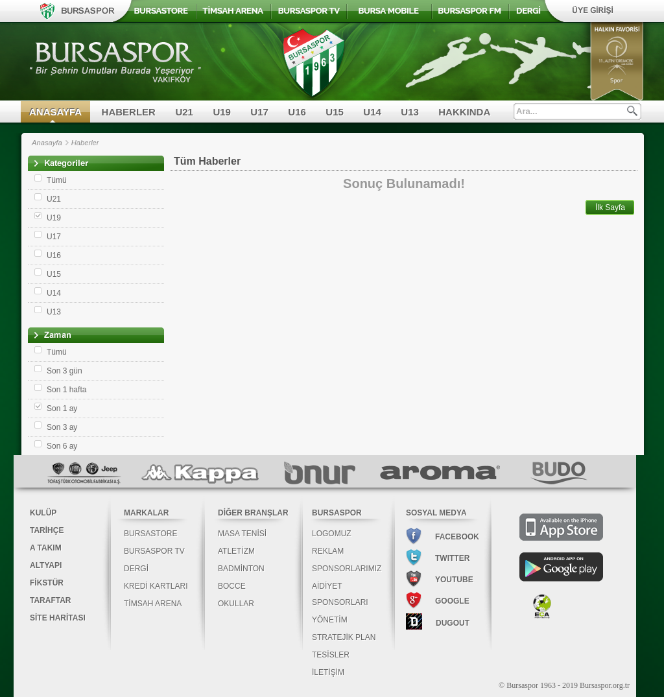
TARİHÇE (47, 530)
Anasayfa (47, 143)
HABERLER (129, 111)
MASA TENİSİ (242, 533)
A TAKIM (46, 547)
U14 (372, 111)
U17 (259, 111)
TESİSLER (331, 654)
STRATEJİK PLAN (343, 637)
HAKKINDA (464, 111)
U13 (410, 111)
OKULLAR (236, 603)
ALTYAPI (46, 565)
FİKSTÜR (47, 582)
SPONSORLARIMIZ (346, 568)
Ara (632, 111)
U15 (335, 111)
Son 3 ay (62, 427)
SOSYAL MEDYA (436, 512)
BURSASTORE (150, 533)
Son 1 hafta (66, 389)
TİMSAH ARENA (153, 603)
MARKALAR (146, 512)
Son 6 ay (62, 446)
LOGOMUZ (331, 533)
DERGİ (136, 568)
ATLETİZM (236, 551)
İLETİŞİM (328, 672)
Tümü (57, 180)
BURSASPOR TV (154, 551)
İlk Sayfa (610, 207)
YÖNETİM (330, 619)
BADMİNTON (241, 568)
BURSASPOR (337, 512)
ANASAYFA (55, 111)
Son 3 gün (64, 370)
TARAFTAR (50, 600)
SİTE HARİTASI (58, 617)
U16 (297, 111)
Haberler (85, 143)
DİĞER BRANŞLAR (253, 512)
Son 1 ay (62, 408)
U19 (222, 111)
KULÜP (43, 512)
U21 (184, 111)
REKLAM (328, 551)
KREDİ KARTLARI (155, 586)
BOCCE (232, 586)
